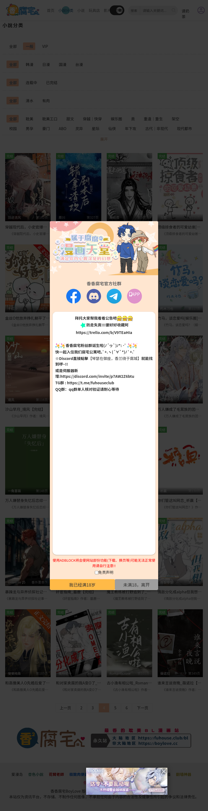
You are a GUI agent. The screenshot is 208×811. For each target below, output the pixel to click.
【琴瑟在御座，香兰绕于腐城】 (114, 358)
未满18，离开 (136, 584)
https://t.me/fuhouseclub (90, 382)
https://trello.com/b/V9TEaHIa (104, 332)
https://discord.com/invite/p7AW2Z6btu (97, 376)
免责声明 (105, 572)
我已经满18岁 (82, 584)
